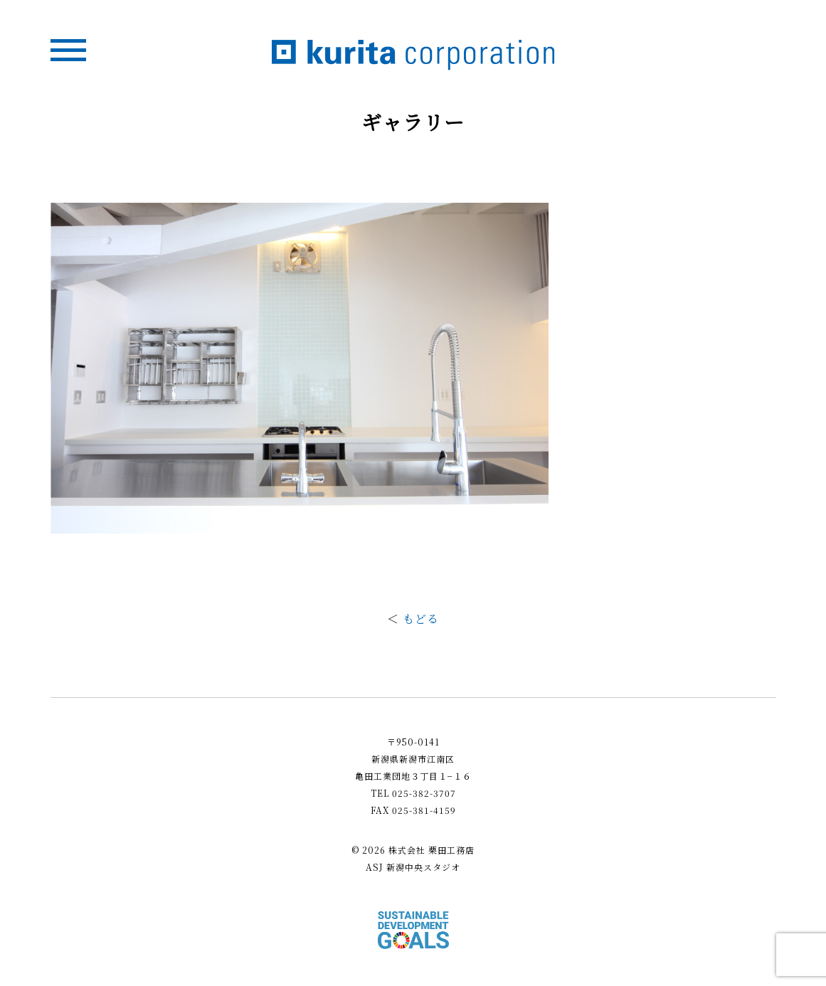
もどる (421, 618)
